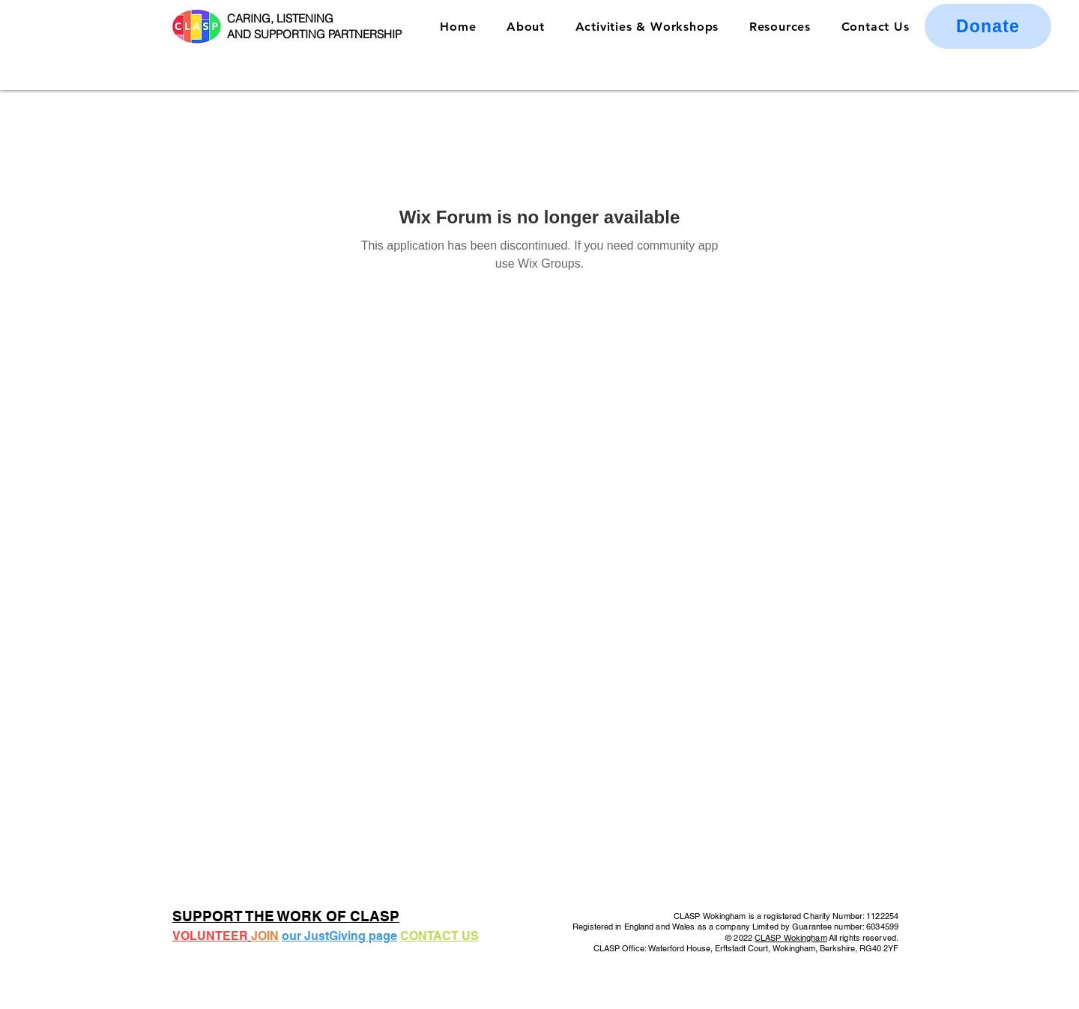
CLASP (769, 938)
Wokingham (805, 938)
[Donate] (988, 26)
